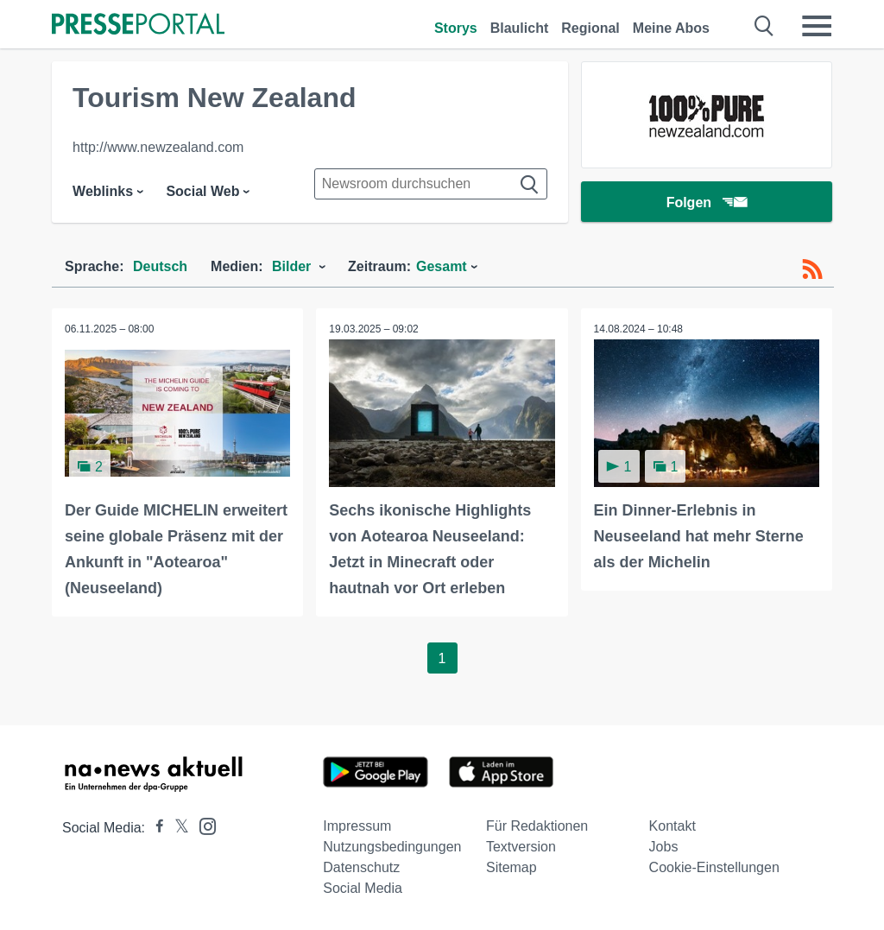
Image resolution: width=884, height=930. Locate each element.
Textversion (521, 846)
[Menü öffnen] (816, 26)
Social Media (362, 888)
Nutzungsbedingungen (392, 846)
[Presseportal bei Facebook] (154, 827)
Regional (590, 28)
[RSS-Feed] (812, 269)
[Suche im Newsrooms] (430, 183)
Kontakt (672, 826)
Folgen (706, 202)
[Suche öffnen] (764, 26)
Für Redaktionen (537, 826)
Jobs (664, 846)
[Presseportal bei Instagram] (202, 825)
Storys (455, 28)
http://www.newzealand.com (158, 147)
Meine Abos (671, 28)
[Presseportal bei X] (176, 827)
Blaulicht (519, 28)
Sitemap (511, 867)
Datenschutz (361, 867)
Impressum (357, 826)
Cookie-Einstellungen (714, 867)
